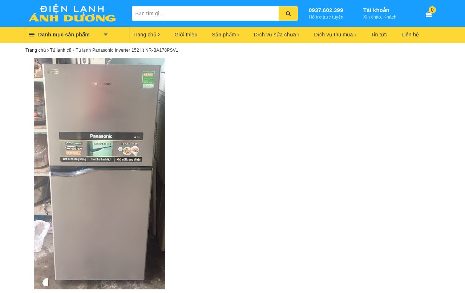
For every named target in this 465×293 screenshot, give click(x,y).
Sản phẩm (225, 34)
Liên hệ (410, 34)
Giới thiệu (185, 34)
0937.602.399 (326, 10)
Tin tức (379, 34)
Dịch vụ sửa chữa (276, 34)
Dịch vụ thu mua (335, 34)
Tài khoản (376, 10)
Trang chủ (146, 34)
